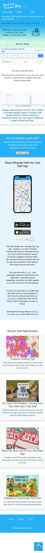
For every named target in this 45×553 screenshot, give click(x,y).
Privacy (21, 519)
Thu (20, 55)
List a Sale (8, 12)
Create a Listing (22, 153)
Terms (30, 519)
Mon (4, 55)
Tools (19, 12)
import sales (30, 75)
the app (28, 272)
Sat (30, 55)
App (33, 12)
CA (2, 49)
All (40, 55)
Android (17, 314)
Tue (10, 55)
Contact (11, 519)
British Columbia (11, 49)
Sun (35, 55)
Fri (25, 55)
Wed (15, 55)
